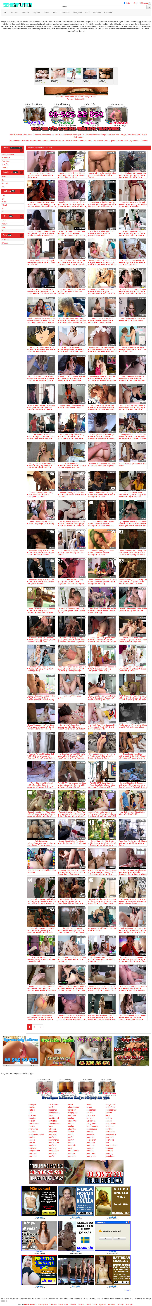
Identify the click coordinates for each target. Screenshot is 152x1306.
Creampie (46, 235)
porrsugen (32, 1145)
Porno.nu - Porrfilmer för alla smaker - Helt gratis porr (76, 97)
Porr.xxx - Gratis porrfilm (76, 99)
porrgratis (53, 1132)
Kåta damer (144, 141)
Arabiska (100, 640)
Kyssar (48, 380)
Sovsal (68, 438)
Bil (82, 320)
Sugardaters (113, 141)
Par (46, 204)
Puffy (141, 961)
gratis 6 (31, 1110)
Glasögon (141, 555)
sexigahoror (110, 1105)
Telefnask (81, 1305)
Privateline (53, 1305)
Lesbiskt (105, 378)
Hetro (128, 3)
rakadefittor (72, 1121)
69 (29, 349)
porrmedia (109, 1140)
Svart (67, 320)
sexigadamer (110, 1110)
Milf (133, 177)
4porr (51, 1115)
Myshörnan (102, 1305)
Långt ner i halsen (46, 206)
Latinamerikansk (98, 292)
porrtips (71, 1124)
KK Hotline (111, 1305)
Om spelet (100, 409)
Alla (3, 186)
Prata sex (50, 135)
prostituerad (54, 1118)
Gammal (127, 177)
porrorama (91, 1153)
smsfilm (52, 1107)
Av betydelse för (8, 155)
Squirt (133, 758)
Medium (4, 224)
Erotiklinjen (120, 1305)
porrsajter (91, 1134)
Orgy (129, 497)
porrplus (90, 1148)
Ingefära (78, 526)
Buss (66, 264)
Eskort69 (20, 141)
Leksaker (97, 930)
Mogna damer (134, 141)
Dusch (48, 1019)
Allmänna (45, 555)
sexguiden (109, 1126)
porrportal (91, 1143)
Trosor (135, 262)
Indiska (102, 874)
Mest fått (5, 164)
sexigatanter (92, 1129)
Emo (50, 582)
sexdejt (31, 1140)
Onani (142, 787)
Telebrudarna (27, 135)
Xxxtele (95, 1305)
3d (90, 407)
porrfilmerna (54, 1140)
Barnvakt (40, 233)
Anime (40, 349)
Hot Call (88, 1305)
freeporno (53, 1110)
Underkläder (32, 438)
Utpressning (134, 930)
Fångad (127, 262)
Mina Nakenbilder (88, 135)
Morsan (96, 264)
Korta (3, 221)
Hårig (60, 466)
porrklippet (109, 1156)
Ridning (50, 524)
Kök (125, 409)
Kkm (125, 235)
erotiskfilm (53, 1121)
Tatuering (100, 584)
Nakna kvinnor (29, 141)
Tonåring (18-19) (70, 177)
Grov (49, 669)
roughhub (72, 1115)
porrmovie (109, 1137)
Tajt (35, 264)
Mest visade (6, 161)
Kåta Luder (13, 141)
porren (70, 1148)
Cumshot (62, 642)
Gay (135, 3)
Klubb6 (137, 135)
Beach (61, 320)
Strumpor (49, 990)
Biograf (69, 988)
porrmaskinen (111, 1145)
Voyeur (75, 467)
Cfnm (125, 843)
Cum (50, 204)
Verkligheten (104, 206)
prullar (70, 1105)
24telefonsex (54, 1113)
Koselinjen (58, 135)
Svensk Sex (91, 141)
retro (51, 1126)
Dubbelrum (140, 524)
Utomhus (81, 175)
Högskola (107, 845)
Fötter (98, 378)
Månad (4, 205)
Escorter (51, 141)
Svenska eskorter (113, 135)
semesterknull (54, 1124)
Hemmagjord (105, 320)
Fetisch (122, 320)
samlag (71, 1118)
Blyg (43, 351)
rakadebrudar (73, 1107)
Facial (36, 409)
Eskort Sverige (100, 135)
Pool (60, 177)
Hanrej (96, 320)
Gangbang (37, 524)
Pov (138, 177)
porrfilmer (53, 1145)
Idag (3, 195)
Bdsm (30, 204)
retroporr (52, 1129)
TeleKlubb (73, 1305)
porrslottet (72, 1156)
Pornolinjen (129, 1305)
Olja (35, 177)
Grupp (139, 235)
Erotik (67, 141)
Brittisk (47, 466)
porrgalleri (53, 1134)
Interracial (80, 264)
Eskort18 (144, 135)
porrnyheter (91, 1156)
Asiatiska (62, 349)
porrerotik (72, 1145)
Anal (60, 233)
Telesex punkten (43, 1305)
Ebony (72, 264)
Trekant (80, 351)
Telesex (44, 135)
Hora (44, 642)
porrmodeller (33, 1124)
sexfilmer (109, 1129)
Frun (141, 727)
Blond (103, 349)
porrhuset (32, 1153)
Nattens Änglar (63, 1305)
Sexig (107, 1115)
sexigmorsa (91, 1124)
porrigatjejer (54, 1151)
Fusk (35, 291)
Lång (3, 227)
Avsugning (67, 175)
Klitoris (38, 407)
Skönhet (49, 233)
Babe (91, 175)
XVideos (5, 243)
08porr (89, 1105)
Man (97, 235)
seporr (89, 1107)
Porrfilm (71, 1132)
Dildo (60, 698)
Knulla (106, 141)
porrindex (72, 1153)
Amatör (91, 204)
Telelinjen (18, 135)
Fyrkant (131, 235)
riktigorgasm (73, 1113)
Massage (47, 175)
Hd (83, 349)
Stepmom (67, 467)
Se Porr (108, 1113)
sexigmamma (92, 1126)
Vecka (4, 202)
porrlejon (32, 1118)
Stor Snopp (37, 640)
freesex (31, 1126)
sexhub (108, 1118)
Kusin (65, 874)
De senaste (6, 158)
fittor (30, 1113)
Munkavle (132, 438)
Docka (51, 437)
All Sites (5, 240)
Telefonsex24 (68, 135)
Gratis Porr (73, 141)
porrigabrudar (34, 1151)
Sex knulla (91, 1121)
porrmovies (110, 1132)
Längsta (4, 167)
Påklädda (133, 843)
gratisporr (32, 1105)
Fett (82, 235)
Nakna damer (123, 141)
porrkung (109, 1151)
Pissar (76, 787)
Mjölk (39, 467)
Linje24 (12, 135)
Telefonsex (37, 135)
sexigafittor (91, 1110)
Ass (29, 175)
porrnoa (90, 1132)
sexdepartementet (36, 1134)
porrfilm (31, 1107)
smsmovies (33, 1129)
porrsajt (31, 1143)
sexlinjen (90, 1118)
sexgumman (110, 1124)
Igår (3, 199)
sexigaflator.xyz (30, 1304)
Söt (74, 175)
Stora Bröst (37, 175)
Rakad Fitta (82, 141)
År (2, 208)
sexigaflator (110, 1107)
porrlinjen (109, 1148)
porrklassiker (110, 1134)
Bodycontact (78, 137)
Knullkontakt (59, 141)
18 (29, 233)
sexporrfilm (91, 1140)
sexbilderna (53, 1105)
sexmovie (91, 1115)
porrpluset (91, 1145)
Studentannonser (41, 141)
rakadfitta (72, 1129)
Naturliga (51, 293)
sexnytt (90, 1113)
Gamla (107, 175)
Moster (107, 640)
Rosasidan (131, 135)
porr (107, 1143)
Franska (112, 642)
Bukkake (47, 816)
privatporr (72, 1110)
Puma (91, 378)
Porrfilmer (99, 141)
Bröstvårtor (110, 409)
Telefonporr (77, 135)
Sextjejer (123, 135)
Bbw (60, 524)
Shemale (144, 3)
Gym (99, 816)
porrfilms (52, 1137)
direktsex (32, 1115)
